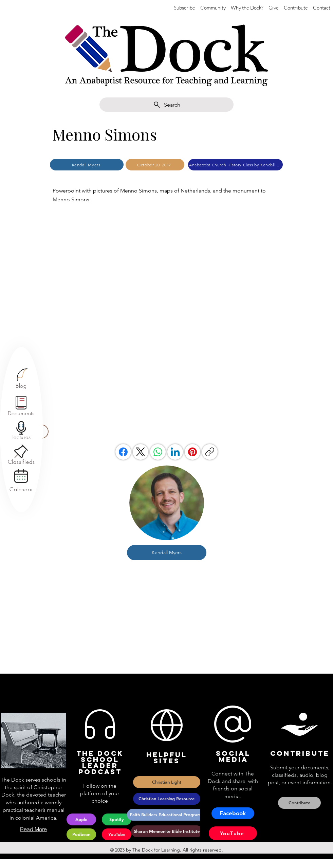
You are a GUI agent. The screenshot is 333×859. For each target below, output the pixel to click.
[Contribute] (299, 803)
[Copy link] (210, 452)
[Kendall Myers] (87, 164)
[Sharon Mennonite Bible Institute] (167, 831)
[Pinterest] (192, 452)
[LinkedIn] (175, 452)
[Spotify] (116, 819)
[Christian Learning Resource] (166, 799)
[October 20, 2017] (155, 164)
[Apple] (81, 819)
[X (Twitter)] (140, 452)
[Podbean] (81, 834)
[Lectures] (21, 437)
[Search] (166, 104)
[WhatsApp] (158, 452)
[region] (21, 379)
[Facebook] (123, 452)
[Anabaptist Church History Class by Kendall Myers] (235, 164)
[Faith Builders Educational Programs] (166, 815)
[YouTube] (116, 834)
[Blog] (21, 385)
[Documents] (21, 413)
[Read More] (33, 829)
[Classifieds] (21, 461)
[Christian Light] (166, 782)
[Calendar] (21, 489)
